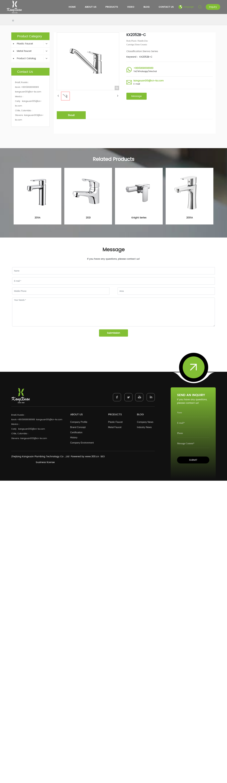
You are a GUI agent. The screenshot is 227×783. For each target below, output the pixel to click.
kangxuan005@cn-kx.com (31, 429)
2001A (189, 218)
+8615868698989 (143, 68)
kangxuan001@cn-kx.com (148, 81)
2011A (37, 218)
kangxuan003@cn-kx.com (33, 438)
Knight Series (138, 218)
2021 (88, 218)
